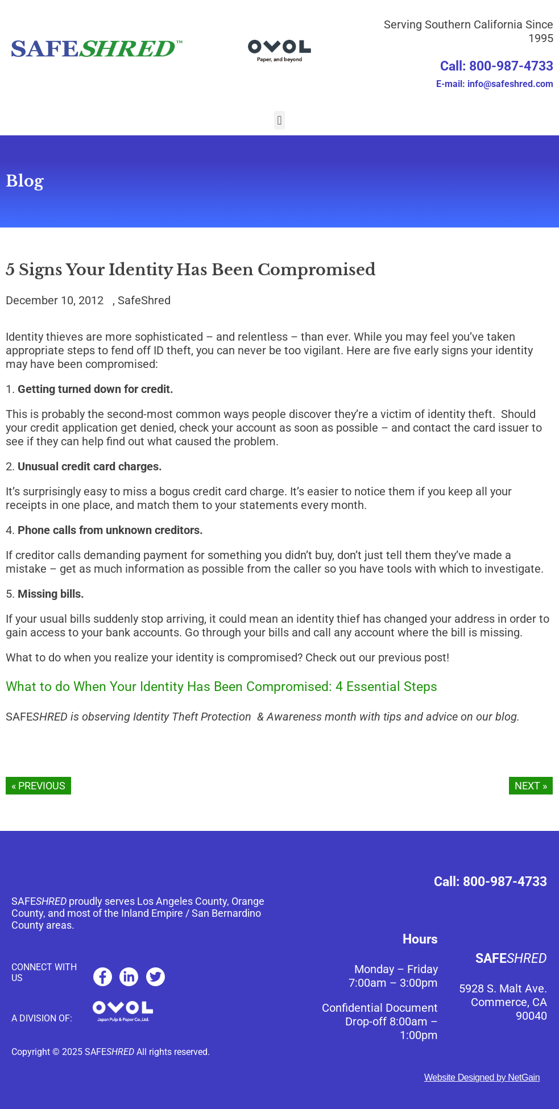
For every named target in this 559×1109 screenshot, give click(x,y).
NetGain (524, 1077)
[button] (279, 120)
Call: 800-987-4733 (496, 66)
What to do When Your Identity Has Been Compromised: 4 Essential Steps (221, 686)
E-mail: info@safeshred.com (494, 83)
